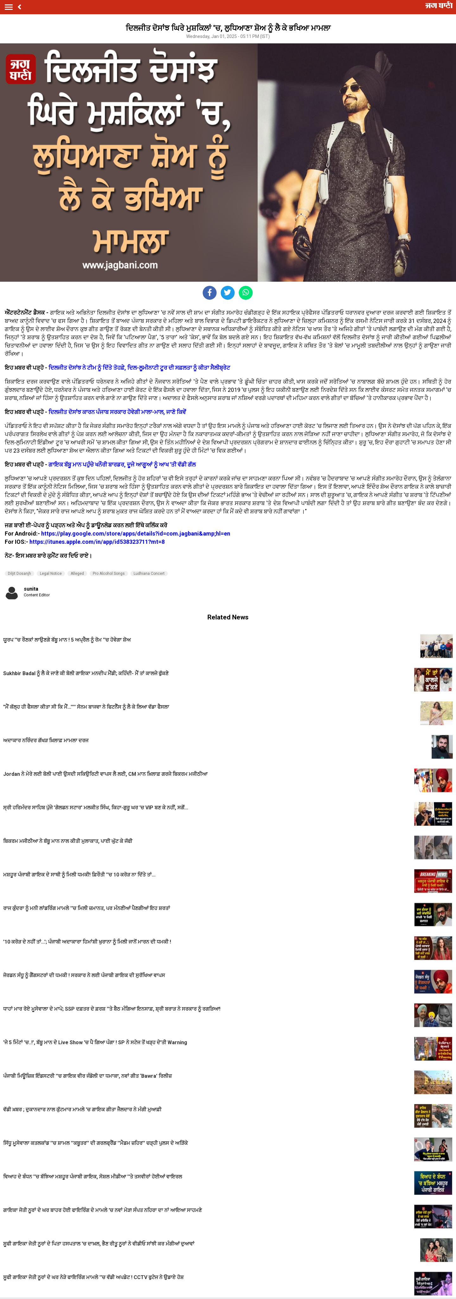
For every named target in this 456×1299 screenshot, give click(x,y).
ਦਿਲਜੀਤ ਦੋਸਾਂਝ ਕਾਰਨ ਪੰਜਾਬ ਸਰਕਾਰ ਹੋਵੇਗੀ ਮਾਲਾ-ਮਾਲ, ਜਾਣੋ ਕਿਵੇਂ (117, 412)
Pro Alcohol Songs (109, 573)
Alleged (77, 573)
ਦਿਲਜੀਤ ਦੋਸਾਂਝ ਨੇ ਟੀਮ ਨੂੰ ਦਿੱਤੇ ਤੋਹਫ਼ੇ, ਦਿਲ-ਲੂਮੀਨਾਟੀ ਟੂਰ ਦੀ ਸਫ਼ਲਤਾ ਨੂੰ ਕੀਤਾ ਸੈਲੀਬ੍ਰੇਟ (139, 367)
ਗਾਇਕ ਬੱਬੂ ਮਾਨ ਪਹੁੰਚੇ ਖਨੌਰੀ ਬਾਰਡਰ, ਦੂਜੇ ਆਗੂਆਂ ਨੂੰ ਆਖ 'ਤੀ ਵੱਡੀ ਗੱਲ (122, 464)
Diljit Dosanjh (19, 573)
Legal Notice (51, 573)
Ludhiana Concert (149, 573)
